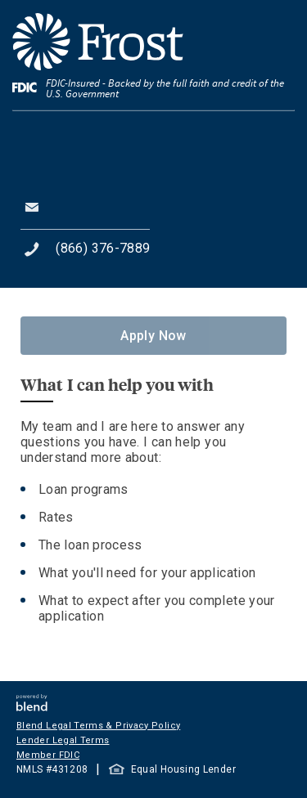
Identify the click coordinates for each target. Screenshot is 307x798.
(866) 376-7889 (103, 248)
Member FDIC (47, 755)
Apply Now (153, 335)
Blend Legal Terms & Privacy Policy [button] (98, 725)
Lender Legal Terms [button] (62, 740)
